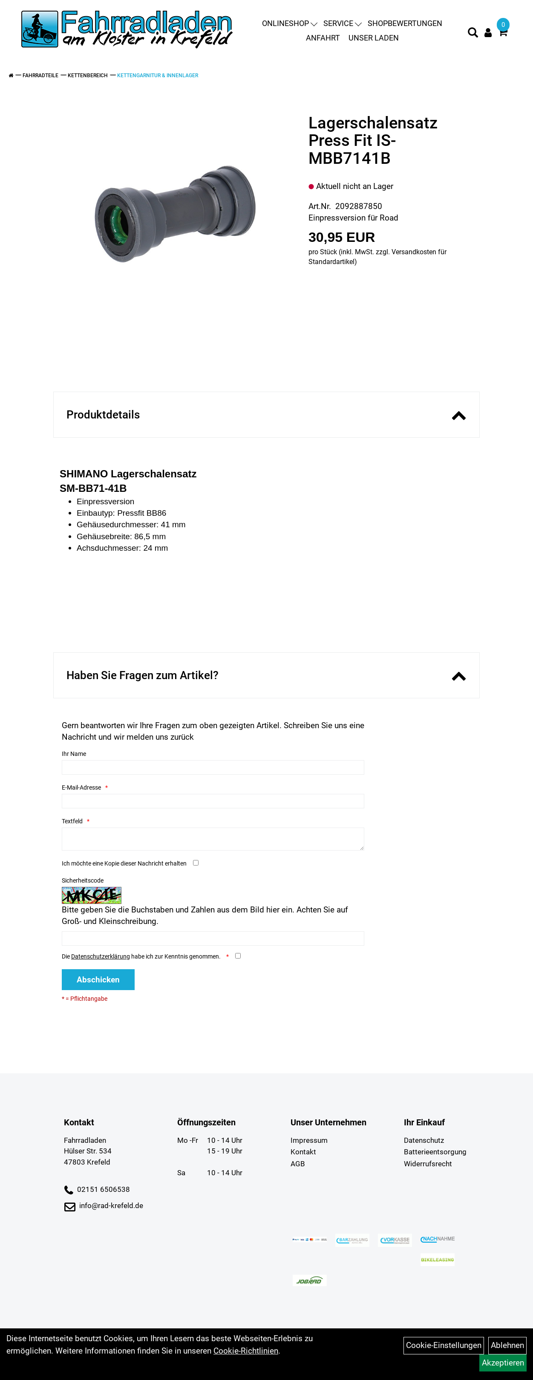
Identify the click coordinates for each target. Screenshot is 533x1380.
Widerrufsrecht (428, 1163)
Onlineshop (289, 23)
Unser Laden (374, 37)
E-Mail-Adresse (81, 787)
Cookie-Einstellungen (443, 1345)
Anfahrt (323, 37)
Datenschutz (424, 1140)
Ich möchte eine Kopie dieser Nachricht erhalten (124, 863)
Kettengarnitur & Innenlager (157, 75)
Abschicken (98, 980)
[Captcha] (213, 938)
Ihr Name (74, 753)
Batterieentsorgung (435, 1152)
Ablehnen (507, 1345)
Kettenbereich (88, 75)
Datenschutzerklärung (100, 956)
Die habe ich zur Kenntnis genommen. (142, 956)
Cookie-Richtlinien (245, 1351)
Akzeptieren (503, 1363)
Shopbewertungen (405, 23)
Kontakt (303, 1152)
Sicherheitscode (83, 880)
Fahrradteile (40, 75)
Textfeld (72, 821)
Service (342, 23)
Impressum (309, 1140)
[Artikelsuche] (473, 34)
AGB (298, 1163)
